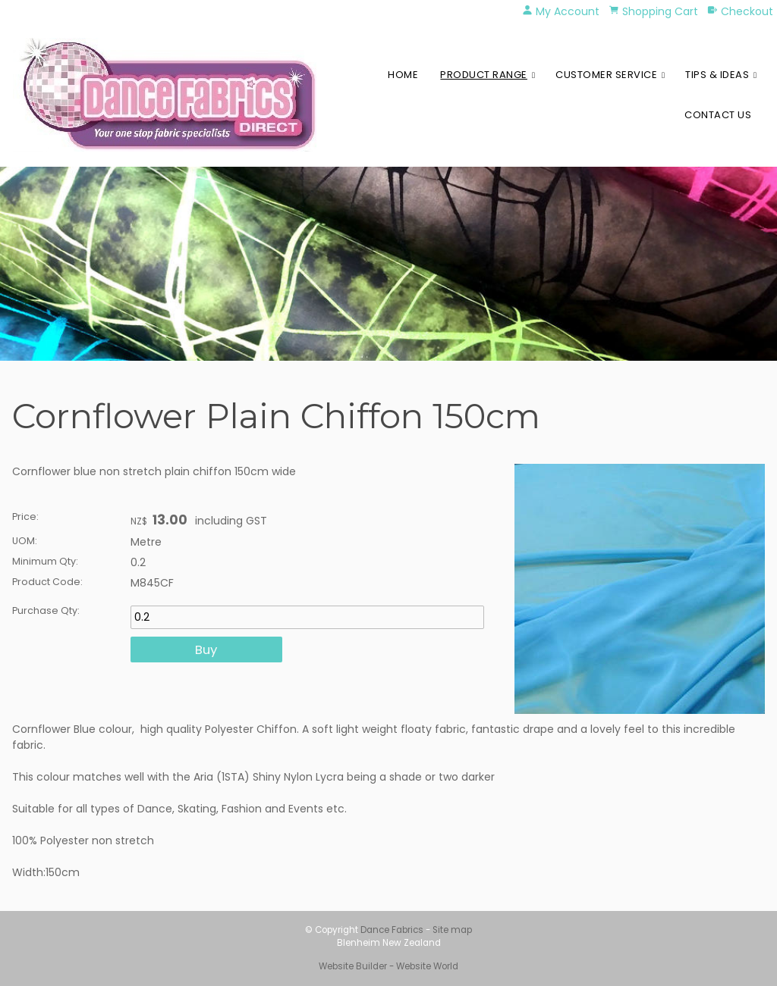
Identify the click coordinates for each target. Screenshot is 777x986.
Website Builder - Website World (388, 966)
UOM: (24, 540)
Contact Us (717, 115)
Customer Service (606, 74)
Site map (452, 930)
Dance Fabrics (391, 930)
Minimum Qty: (45, 561)
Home (403, 74)
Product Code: (47, 581)
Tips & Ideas (717, 74)
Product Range (483, 74)
